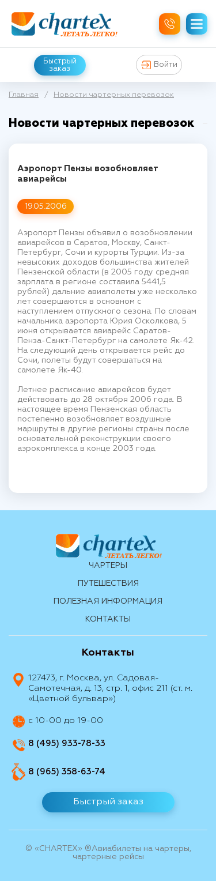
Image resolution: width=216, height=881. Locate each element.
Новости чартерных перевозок (114, 95)
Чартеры (108, 566)
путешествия (108, 583)
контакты (108, 619)
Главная (24, 95)
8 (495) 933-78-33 (66, 743)
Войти (159, 65)
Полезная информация (108, 601)
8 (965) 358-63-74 (66, 771)
